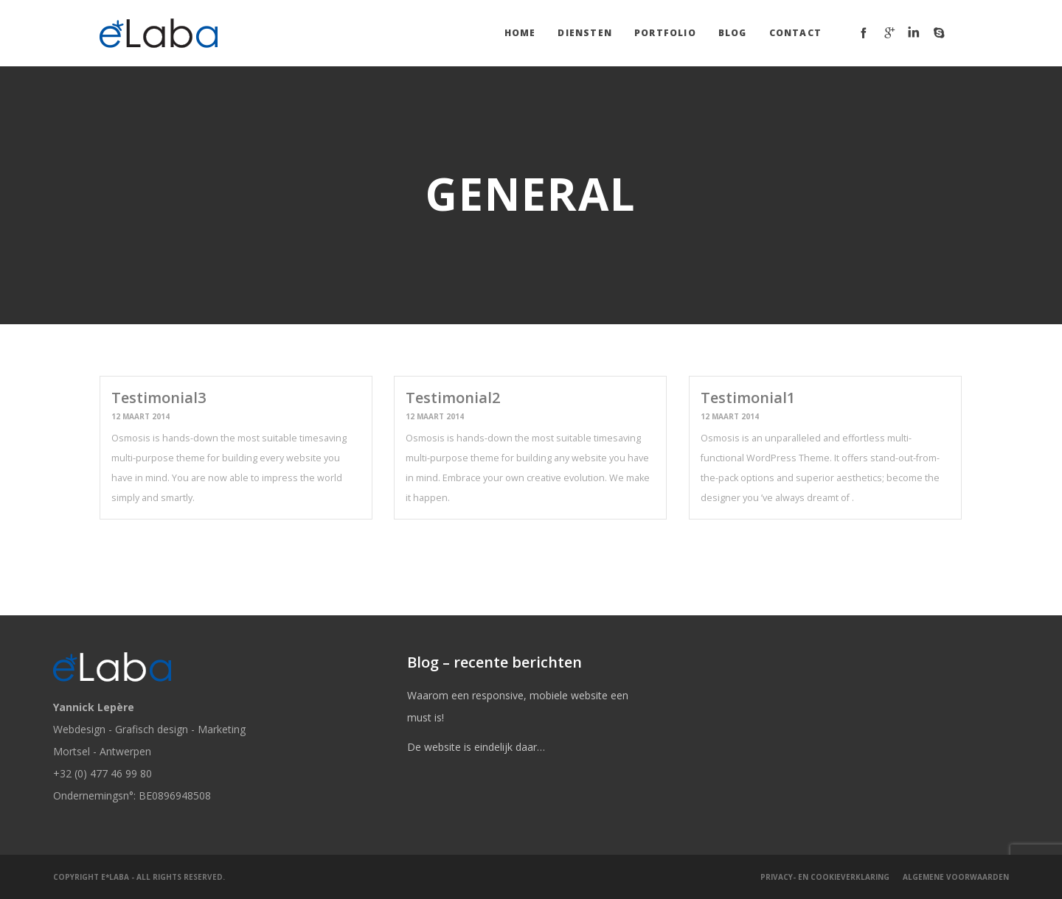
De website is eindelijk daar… (476, 747)
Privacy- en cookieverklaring (824, 877)
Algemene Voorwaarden (956, 877)
